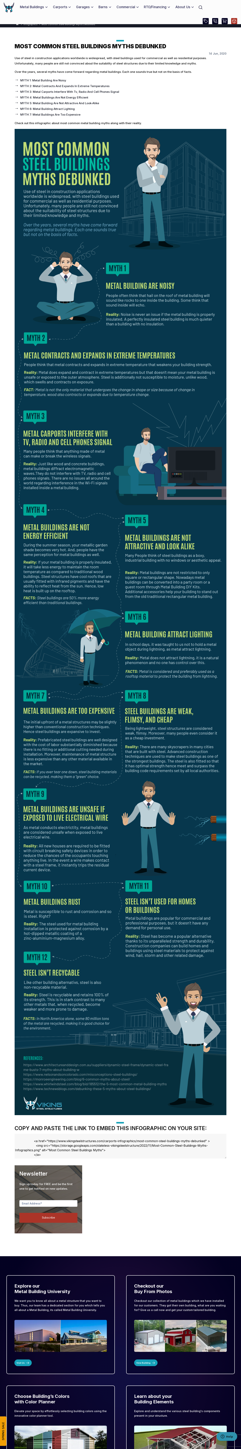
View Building (145, 1363)
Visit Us (23, 1363)
